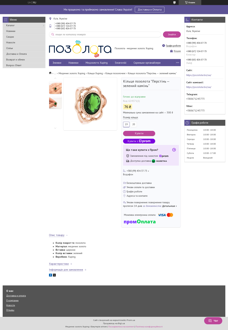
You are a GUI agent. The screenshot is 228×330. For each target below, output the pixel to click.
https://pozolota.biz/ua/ (198, 75)
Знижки (57, 62)
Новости (10, 42)
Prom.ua (131, 320)
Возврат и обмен (15, 59)
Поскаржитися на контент (121, 326)
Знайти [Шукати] (172, 34)
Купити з (139, 141)
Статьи (9, 48)
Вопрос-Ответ (13, 65)
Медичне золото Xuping (72, 73)
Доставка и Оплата (150, 9)
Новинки (10, 31)
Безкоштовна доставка (139, 183)
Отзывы (10, 310)
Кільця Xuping (95, 73)
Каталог (10, 25)
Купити (139, 133)
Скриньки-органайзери (147, 62)
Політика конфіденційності (149, 326)
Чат (213, 320)
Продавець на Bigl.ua (114, 323)
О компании (12, 300)
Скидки (10, 36)
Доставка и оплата (16, 295)
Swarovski (120, 62)
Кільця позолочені (115, 73)
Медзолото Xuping (97, 62)
